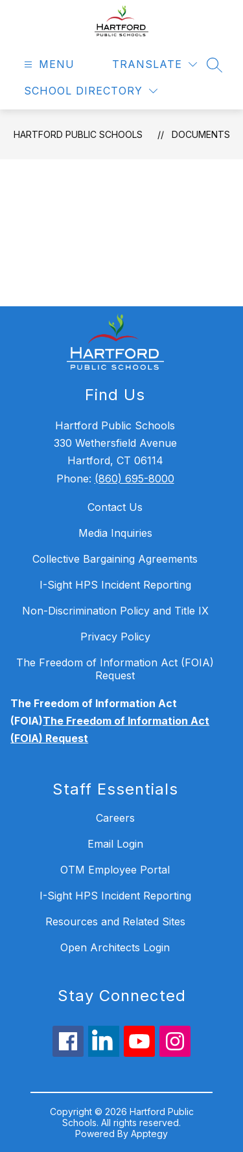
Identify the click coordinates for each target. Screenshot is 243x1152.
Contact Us (115, 507)
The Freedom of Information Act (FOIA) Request (115, 669)
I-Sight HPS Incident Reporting (115, 584)
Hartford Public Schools (78, 134)
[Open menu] (48, 64)
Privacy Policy (115, 636)
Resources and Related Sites (115, 921)
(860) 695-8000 (134, 478)
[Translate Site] (154, 64)
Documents (201, 134)
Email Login (115, 843)
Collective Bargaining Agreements (115, 558)
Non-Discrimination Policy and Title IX (115, 610)
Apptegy (149, 1133)
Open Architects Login (115, 947)
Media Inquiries (115, 532)
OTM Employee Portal (115, 869)
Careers (115, 817)
